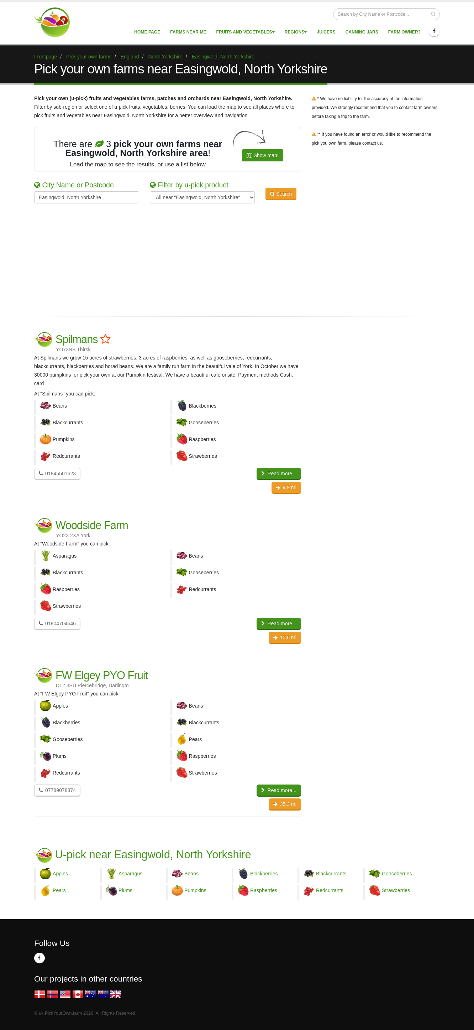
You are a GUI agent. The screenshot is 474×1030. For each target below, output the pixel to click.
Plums (125, 890)
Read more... (278, 473)
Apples (60, 873)
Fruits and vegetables (245, 32)
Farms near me (188, 32)
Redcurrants (329, 890)
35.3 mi (284, 804)
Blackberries (264, 873)
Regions (296, 32)
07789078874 (57, 790)
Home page (147, 32)
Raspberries (263, 890)
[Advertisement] (231, 259)
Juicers (326, 32)
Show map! (263, 155)
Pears (59, 890)
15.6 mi (284, 637)
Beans (191, 873)
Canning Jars (362, 32)
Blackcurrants (331, 873)
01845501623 (57, 473)
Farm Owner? (404, 32)
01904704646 (57, 623)
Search (281, 197)
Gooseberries (397, 873)
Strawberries (396, 890)
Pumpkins (195, 890)
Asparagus (130, 873)
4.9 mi (286, 487)
